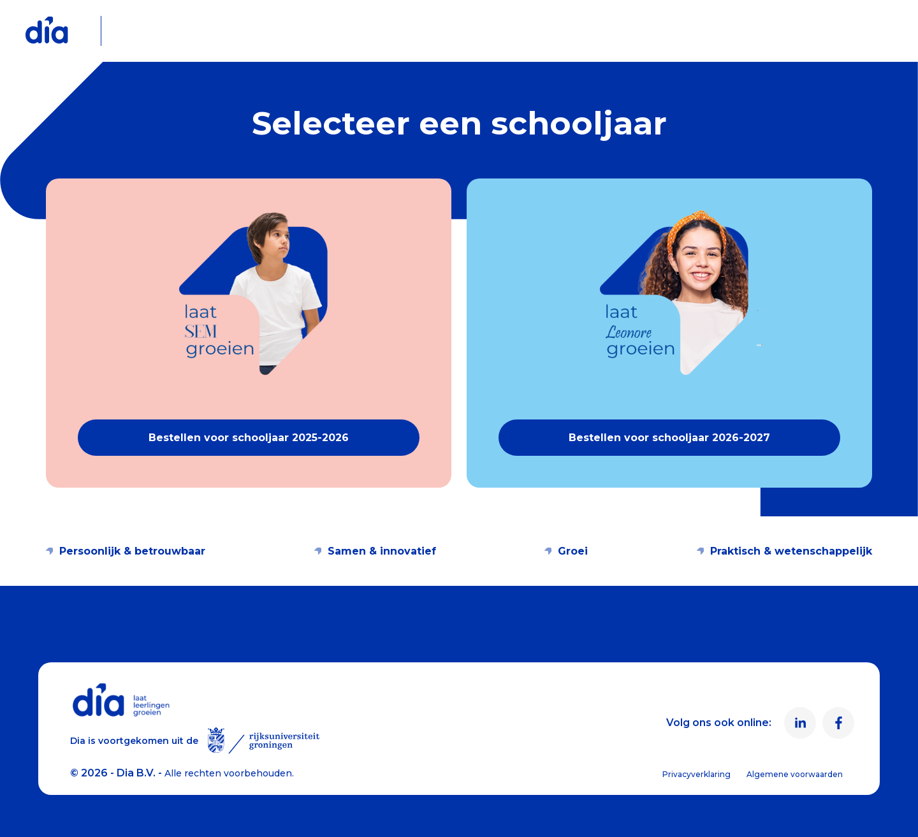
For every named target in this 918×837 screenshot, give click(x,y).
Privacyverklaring (696, 774)
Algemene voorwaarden (795, 774)
